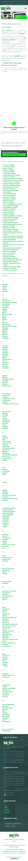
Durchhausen (5, 368)
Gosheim (4, 418)
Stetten (4, 641)
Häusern (4, 436)
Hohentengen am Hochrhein (10, 455)
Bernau (4, 312)
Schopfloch (5, 619)
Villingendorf (5, 690)
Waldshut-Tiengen (7, 708)
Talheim (4, 654)
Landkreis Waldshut (7, 515)
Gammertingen (6, 411)
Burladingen (5, 338)
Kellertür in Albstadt (8, 210)
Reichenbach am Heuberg (9, 591)
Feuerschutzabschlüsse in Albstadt (12, 224)
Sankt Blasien (6, 609)
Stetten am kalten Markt (8, 643)
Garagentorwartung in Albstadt (11, 183)
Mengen (4, 541)
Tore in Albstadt (7, 192)
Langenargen (5, 516)
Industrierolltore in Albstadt (10, 249)
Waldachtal (5, 706)
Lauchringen (5, 518)
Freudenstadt (6, 395)
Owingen (4, 573)
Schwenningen (6, 627)
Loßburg (4, 526)
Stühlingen (5, 644)
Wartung (6, 811)
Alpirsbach (5, 291)
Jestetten (4, 482)
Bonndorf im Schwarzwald (9, 326)
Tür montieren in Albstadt (10, 270)
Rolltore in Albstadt (8, 202)
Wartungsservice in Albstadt (10, 190)
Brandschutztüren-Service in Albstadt (13, 180)
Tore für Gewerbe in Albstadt (10, 205)
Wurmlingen (5, 718)
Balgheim (4, 309)
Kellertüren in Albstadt (9, 226)
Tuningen (4, 664)
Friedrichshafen (6, 400)
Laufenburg (5, 520)
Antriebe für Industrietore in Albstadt (13, 238)
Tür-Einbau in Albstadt (9, 177)
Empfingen (5, 380)
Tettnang (4, 657)
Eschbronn (5, 384)
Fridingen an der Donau (8, 398)
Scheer (4, 612)
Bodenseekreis (6, 324)
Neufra (4, 556)
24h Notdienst (7, 826)
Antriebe (6, 809)
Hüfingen (4, 460)
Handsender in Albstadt (9, 239)
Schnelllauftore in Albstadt (10, 207)
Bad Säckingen (6, 304)
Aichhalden (5, 284)
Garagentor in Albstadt (9, 197)
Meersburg (5, 539)
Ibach (3, 467)
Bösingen (4, 331)
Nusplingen (5, 561)
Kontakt (17, 56)
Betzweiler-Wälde (7, 314)
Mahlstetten (5, 534)
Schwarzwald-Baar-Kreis (9, 626)
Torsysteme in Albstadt (9, 188)
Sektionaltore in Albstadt (9, 193)
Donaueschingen (6, 359)
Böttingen (5, 333)
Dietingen (5, 356)
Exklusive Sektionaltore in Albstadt (12, 260)
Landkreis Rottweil (7, 509)
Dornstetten (5, 362)
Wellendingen (6, 714)
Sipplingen (5, 636)
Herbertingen (6, 446)
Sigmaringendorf (6, 634)
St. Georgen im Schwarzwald (10, 639)
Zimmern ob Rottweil (8, 729)
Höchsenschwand (7, 458)
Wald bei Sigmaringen (8, 704)
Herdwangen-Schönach (8, 448)
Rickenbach (5, 594)
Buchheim (5, 336)
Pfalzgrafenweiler (7, 581)
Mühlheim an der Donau (8, 544)
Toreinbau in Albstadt (8, 171)
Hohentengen (6, 453)
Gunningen (5, 428)
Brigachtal (5, 329)
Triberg (4, 661)
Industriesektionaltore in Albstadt (12, 248)
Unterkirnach (5, 677)
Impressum (16, 839)
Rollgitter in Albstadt (8, 214)
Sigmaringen (5, 632)
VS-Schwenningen (7, 691)
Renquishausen (6, 592)
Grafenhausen (6, 420)
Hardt (3, 439)
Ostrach (4, 572)
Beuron (4, 316)
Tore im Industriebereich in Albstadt (12, 204)
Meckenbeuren (6, 538)
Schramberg (5, 621)
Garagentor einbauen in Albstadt (11, 266)
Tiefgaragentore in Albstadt (10, 261)
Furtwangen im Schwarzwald (10, 403)
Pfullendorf (5, 583)
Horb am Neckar (6, 456)
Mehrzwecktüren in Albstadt (10, 231)
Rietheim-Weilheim (7, 596)
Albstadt (4, 288)
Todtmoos (5, 659)
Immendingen (6, 471)
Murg (3, 548)
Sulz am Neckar (6, 646)
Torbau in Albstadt (8, 168)
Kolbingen (5, 492)
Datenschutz (21, 839)
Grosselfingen (6, 421)
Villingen (4, 686)
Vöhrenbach (5, 695)
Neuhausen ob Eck (7, 557)
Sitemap (14, 841)
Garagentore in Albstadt (9, 195)
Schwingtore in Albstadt (9, 199)
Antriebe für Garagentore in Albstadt (13, 178)
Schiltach (4, 615)
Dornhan (4, 361)
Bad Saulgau (5, 306)
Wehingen (5, 709)
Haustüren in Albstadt (9, 221)
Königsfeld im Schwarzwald (9, 498)
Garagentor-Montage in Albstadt (11, 185)
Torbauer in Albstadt (8, 170)
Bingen (4, 317)
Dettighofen (5, 354)
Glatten (4, 416)
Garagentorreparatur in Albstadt (11, 175)
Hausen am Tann (6, 441)
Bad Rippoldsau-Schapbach (9, 302)
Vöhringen (5, 696)
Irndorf (4, 474)
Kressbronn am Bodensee (9, 495)
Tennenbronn (5, 655)
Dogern (4, 357)
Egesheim (5, 375)
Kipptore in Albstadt (8, 200)
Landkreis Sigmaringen (8, 511)
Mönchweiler (5, 546)
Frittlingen (5, 402)
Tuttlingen (5, 666)
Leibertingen (5, 523)
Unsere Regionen (8, 823)
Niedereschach (6, 559)
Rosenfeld (5, 597)
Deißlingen (5, 351)
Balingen (4, 311)
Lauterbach (5, 521)
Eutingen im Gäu (6, 386)
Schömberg (5, 622)
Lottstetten (5, 525)
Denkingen (5, 352)
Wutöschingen (6, 721)
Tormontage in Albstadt (9, 173)
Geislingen (5, 415)
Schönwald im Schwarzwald (9, 624)
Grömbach (5, 423)
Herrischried (5, 450)
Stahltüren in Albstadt (9, 227)
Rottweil (4, 599)
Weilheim (4, 713)
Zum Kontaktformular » (14, 154)
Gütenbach (5, 426)
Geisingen (5, 413)
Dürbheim (5, 364)
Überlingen (5, 673)
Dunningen (5, 366)
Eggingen (4, 377)
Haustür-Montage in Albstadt (11, 217)
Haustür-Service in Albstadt (10, 219)
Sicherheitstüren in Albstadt (10, 222)
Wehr (3, 711)
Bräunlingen (5, 328)
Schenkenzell (6, 614)
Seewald (4, 629)
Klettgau (4, 490)
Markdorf (4, 536)
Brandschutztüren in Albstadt (11, 187)
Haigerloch (5, 438)
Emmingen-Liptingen (8, 379)
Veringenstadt (6, 685)
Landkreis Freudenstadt (8, 508)
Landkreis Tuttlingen (7, 513)
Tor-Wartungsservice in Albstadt (11, 182)
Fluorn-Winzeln (6, 393)
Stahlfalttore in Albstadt (9, 251)
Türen (6, 807)
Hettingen (5, 451)
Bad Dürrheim (6, 300)
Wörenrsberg (5, 716)
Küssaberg (5, 500)
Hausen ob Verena (7, 443)
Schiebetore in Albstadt (9, 209)
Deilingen (4, 349)
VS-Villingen (5, 693)
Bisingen (4, 319)
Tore (5, 805)
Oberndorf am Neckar (8, 568)
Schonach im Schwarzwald (9, 617)
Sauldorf (4, 610)
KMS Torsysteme (7, 30)
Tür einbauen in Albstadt (9, 268)
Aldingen (4, 289)
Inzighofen (5, 473)
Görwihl (4, 425)
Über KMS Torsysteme (17, 823)
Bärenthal (5, 299)
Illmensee (5, 469)
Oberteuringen (6, 570)
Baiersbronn (5, 307)
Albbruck (4, 286)
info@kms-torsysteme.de (22, 3)
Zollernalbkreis (6, 731)
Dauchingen (5, 347)
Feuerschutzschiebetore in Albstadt (12, 216)
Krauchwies (5, 493)
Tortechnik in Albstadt (9, 166)
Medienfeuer (19, 857)
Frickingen (5, 397)
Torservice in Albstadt (9, 165)
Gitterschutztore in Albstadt (10, 258)
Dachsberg (5, 346)
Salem (4, 607)
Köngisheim (5, 497)
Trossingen (5, 662)
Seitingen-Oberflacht (8, 631)
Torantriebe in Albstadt (9, 256)
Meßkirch (4, 543)
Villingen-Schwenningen (9, 688)
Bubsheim (5, 334)
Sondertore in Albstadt (9, 253)
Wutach (4, 719)
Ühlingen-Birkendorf (8, 675)
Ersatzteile (7, 812)
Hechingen (5, 444)
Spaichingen (5, 637)
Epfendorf (5, 382)
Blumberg (5, 323)
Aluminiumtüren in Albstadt (10, 229)
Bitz (3, 321)
